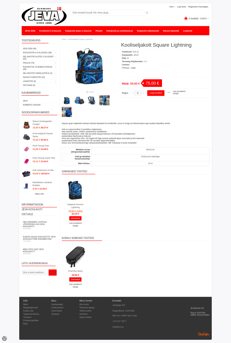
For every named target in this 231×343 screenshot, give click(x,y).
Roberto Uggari (32, 105)
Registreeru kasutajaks (198, 7)
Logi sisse (181, 7)
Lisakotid (187, 31)
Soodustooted (57, 307)
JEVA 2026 (30, 31)
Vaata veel (39, 194)
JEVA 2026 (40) (29, 48)
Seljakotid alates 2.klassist (78, 31)
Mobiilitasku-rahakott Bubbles (42, 183)
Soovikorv (83, 314)
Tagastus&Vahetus (31, 314)
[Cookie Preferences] (4, 338)
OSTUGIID (30, 37)
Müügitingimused (30, 307)
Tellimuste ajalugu (87, 307)
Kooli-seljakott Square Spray (43, 135)
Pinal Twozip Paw (41, 145)
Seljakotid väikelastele (148, 31)
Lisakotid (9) (29, 81)
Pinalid (99, 31)
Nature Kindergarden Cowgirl (42, 122)
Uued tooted (56, 311)
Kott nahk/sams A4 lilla (43, 170)
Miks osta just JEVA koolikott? (39, 251)
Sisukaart (55, 314)
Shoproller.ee (203, 334)
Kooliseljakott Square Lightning (80, 39)
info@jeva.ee (118, 327)
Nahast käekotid (171, 31)
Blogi (25, 324)
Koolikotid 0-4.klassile (50, 31)
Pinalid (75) (28, 63)
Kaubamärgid (57, 304)
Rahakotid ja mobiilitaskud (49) (37, 68)
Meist (25, 304)
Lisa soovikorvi (179, 91)
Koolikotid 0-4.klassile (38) (37, 52)
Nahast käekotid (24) (34, 77)
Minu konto (84, 304)
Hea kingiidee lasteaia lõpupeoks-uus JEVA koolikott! (39, 225)
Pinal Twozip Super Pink (44, 158)
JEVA (25, 101)
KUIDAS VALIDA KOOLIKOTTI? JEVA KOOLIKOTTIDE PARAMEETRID (39, 239)
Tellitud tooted (85, 311)
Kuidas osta (28, 311)
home (64, 39)
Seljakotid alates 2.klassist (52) (38, 58)
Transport (27, 317)
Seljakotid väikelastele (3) (37, 73)
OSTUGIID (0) (29, 85)
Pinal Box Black (75, 271)
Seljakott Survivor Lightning (75, 206)
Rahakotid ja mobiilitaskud (119, 31)
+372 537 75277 (119, 321)
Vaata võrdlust (85, 317)
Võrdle (176, 94)
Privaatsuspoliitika (31, 320)
